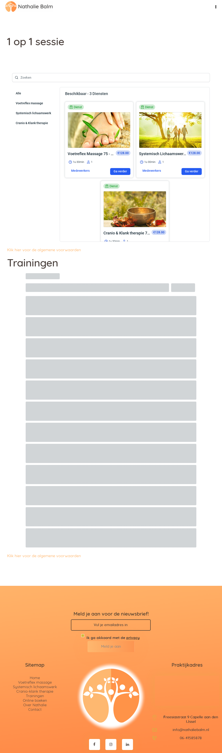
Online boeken (35, 686)
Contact (35, 695)
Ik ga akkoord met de (111, 621)
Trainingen (35, 681)
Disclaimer (144, 741)
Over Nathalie (35, 690)
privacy (133, 623)
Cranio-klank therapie (34, 677)
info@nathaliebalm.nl (191, 715)
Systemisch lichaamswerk (35, 672)
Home (35, 663)
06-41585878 (191, 723)
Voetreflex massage (35, 668)
